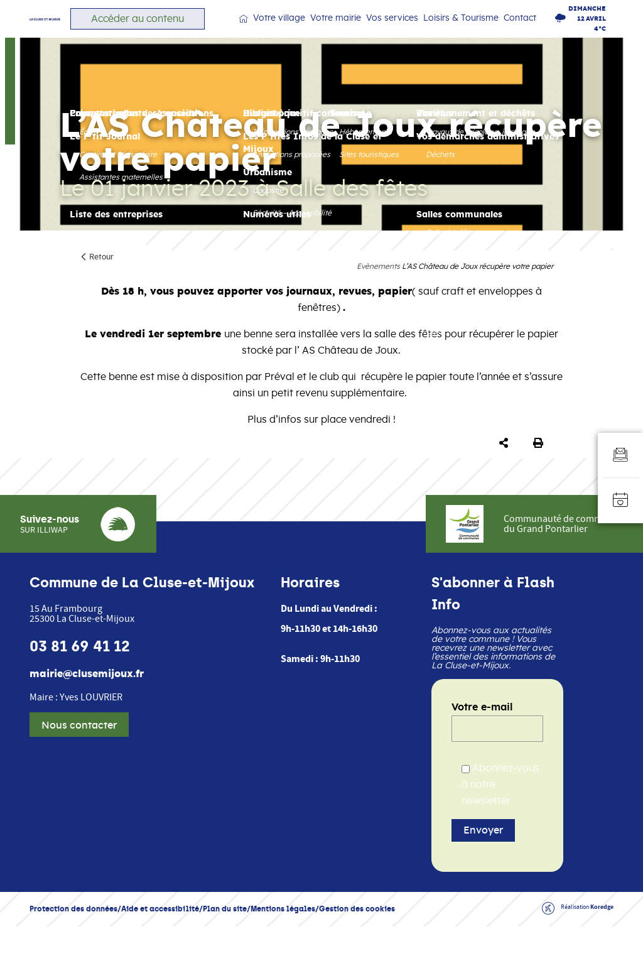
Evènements (378, 291)
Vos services (410, 31)
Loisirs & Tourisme (468, 31)
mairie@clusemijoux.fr (87, 703)
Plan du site (225, 938)
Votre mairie (363, 31)
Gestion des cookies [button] (357, 938)
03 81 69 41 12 (80, 675)
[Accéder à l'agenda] (620, 500)
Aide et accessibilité (160, 938)
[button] (506, 469)
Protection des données (73, 938)
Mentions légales (283, 938)
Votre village (314, 31)
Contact (520, 30)
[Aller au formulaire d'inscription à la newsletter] (620, 455)
